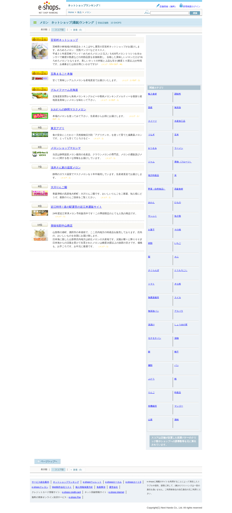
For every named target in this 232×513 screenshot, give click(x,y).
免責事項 (101, 487)
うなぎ (151, 134)
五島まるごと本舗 (61, 73)
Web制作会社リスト (62, 487)
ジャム (151, 162)
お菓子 (151, 229)
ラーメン (178, 148)
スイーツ (152, 121)
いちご (177, 243)
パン (176, 365)
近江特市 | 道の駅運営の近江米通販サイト (76, 206)
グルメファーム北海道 (64, 89)
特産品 (177, 392)
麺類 (150, 365)
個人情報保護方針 (84, 487)
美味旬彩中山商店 (61, 225)
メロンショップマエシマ (66, 147)
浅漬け (151, 324)
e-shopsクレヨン (40, 487)
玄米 (176, 134)
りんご (151, 392)
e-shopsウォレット (92, 482)
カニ (176, 257)
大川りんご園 (59, 187)
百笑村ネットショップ (64, 39)
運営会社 (113, 487)
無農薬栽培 (153, 297)
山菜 (150, 419)
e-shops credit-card (71, 492)
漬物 (176, 338)
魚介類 (177, 216)
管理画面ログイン (189, 6)
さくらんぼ (153, 270)
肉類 (150, 243)
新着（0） (78, 30)
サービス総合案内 (40, 482)
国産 (150, 107)
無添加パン (153, 311)
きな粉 (177, 284)
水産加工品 (179, 121)
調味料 (177, 94)
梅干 (176, 352)
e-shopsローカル (113, 482)
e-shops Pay (75, 497)
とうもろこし (180, 270)
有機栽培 (152, 406)
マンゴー (178, 406)
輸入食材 (152, 94)
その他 (177, 229)
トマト (151, 284)
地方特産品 (153, 175)
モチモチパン (154, 338)
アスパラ (178, 311)
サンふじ (152, 216)
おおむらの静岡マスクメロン (68, 109)
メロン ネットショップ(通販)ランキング (67, 22)
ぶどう (151, 379)
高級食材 (178, 189)
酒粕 (176, 419)
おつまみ (152, 148)
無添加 (177, 107)
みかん (151, 202)
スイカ (177, 297)
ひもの (177, 202)
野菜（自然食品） (156, 189)
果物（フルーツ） (183, 162)
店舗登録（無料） (166, 6)
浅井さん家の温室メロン (66, 167)
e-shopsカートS (133, 482)
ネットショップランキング (66, 482)
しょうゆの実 (180, 324)
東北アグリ (57, 128)
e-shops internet (116, 492)
